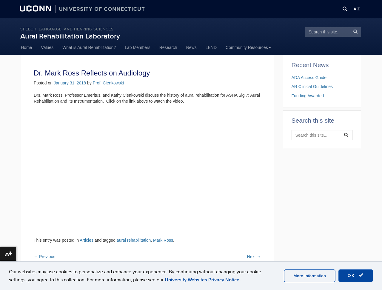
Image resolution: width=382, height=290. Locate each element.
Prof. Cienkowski (108, 83)
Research (168, 47)
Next (254, 256)
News (191, 47)
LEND (211, 47)
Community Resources (248, 47)
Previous (44, 256)
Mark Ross (163, 240)
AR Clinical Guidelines (312, 86)
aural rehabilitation (134, 240)
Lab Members (137, 47)
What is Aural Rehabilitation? (89, 47)
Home (26, 47)
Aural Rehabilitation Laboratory (70, 36)
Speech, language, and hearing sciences (67, 29)
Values (47, 47)
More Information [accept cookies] (309, 275)
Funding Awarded (308, 95)
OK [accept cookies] (356, 275)
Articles (86, 240)
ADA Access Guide (309, 77)
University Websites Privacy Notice (202, 280)
